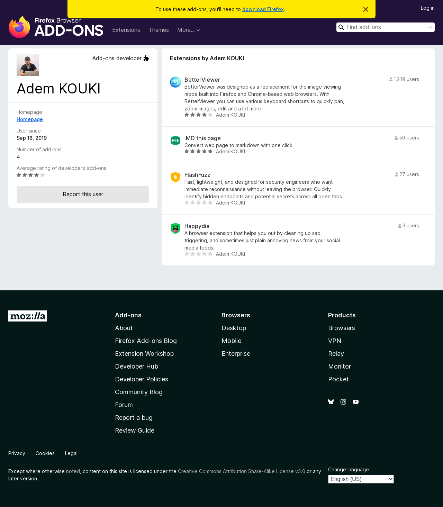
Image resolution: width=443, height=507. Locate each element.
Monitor (339, 366)
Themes (158, 29)
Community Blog (139, 392)
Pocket (338, 379)
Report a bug (134, 417)
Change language (348, 469)
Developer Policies (141, 379)
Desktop (234, 328)
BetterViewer (202, 79)
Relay (336, 353)
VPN (334, 340)
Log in (428, 8)
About (124, 328)
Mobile (231, 340)
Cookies (45, 453)
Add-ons (128, 315)
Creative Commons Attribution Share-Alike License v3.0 (241, 471)
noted (73, 471)
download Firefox (263, 9)
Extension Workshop (144, 353)
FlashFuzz (197, 175)
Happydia (196, 226)
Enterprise (236, 353)
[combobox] (385, 27)
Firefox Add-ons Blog (146, 340)
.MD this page (202, 138)
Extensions (126, 29)
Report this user (83, 194)
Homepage (30, 119)
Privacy (16, 453)
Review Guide (134, 430)
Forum (124, 404)
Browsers (341, 328)
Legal (71, 453)
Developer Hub (136, 366)
